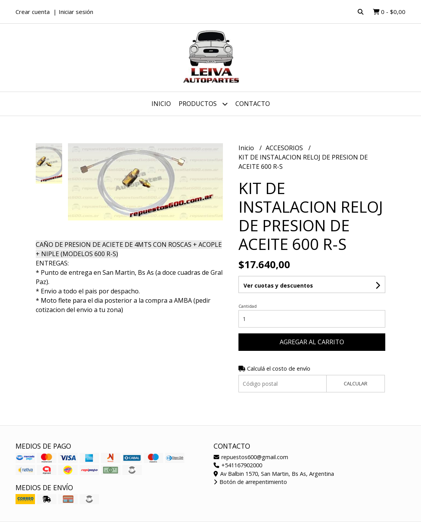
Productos (203, 104)
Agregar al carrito (312, 342)
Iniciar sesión (76, 12)
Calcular (355, 383)
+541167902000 (238, 465)
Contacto (252, 103)
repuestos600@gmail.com (251, 457)
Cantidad (247, 306)
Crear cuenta (33, 12)
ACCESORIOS (285, 148)
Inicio (161, 103)
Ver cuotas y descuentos (278, 285)
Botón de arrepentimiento (250, 482)
